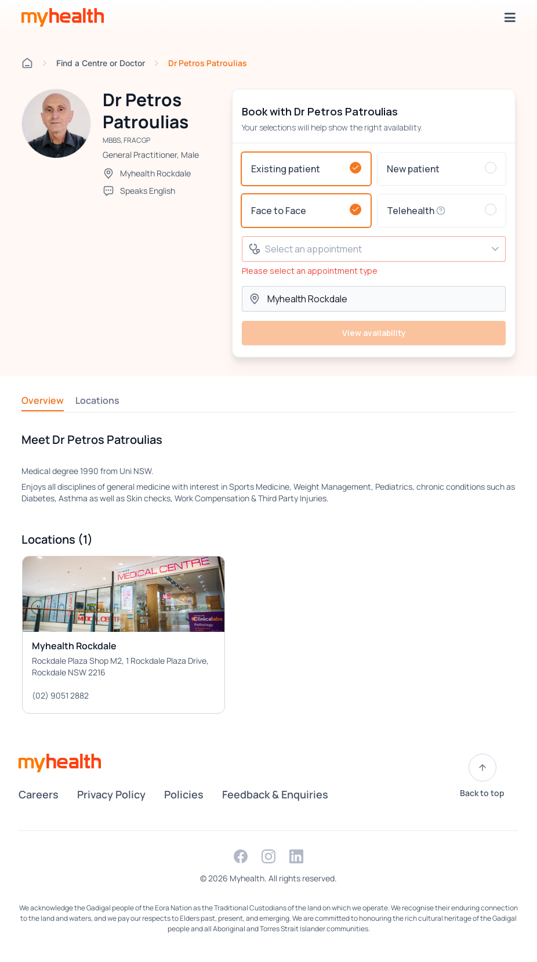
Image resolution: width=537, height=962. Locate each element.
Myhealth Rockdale (155, 173)
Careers (39, 794)
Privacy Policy (111, 794)
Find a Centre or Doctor (100, 63)
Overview (42, 400)
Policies (184, 794)
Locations (97, 400)
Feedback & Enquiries (275, 794)
